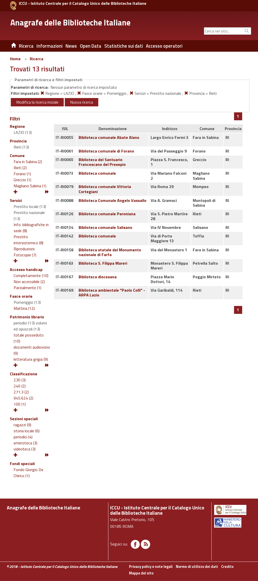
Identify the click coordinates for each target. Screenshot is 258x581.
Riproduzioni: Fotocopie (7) (25, 252)
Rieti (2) (20, 168)
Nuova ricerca (81, 102)
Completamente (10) (31, 275)
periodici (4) (23, 437)
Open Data (90, 45)
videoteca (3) (25, 449)
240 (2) (20, 386)
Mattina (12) (24, 308)
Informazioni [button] (49, 45)
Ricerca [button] (26, 45)
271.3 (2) (21, 392)
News (71, 45)
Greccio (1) (22, 180)
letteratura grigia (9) (31, 359)
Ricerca (36, 59)
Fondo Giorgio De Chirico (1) (28, 473)
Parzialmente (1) (27, 288)
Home (15, 59)
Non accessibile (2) (29, 282)
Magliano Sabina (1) (30, 186)
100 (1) (20, 404)
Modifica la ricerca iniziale (37, 102)
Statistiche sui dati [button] (123, 45)
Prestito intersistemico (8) (28, 240)
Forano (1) (22, 174)
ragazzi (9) (22, 425)
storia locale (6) (27, 431)
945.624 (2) (23, 398)
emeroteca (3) (25, 443)
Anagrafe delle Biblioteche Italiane (70, 22)
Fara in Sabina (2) (28, 162)
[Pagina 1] (238, 116)
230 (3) (20, 380)
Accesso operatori (164, 45)
